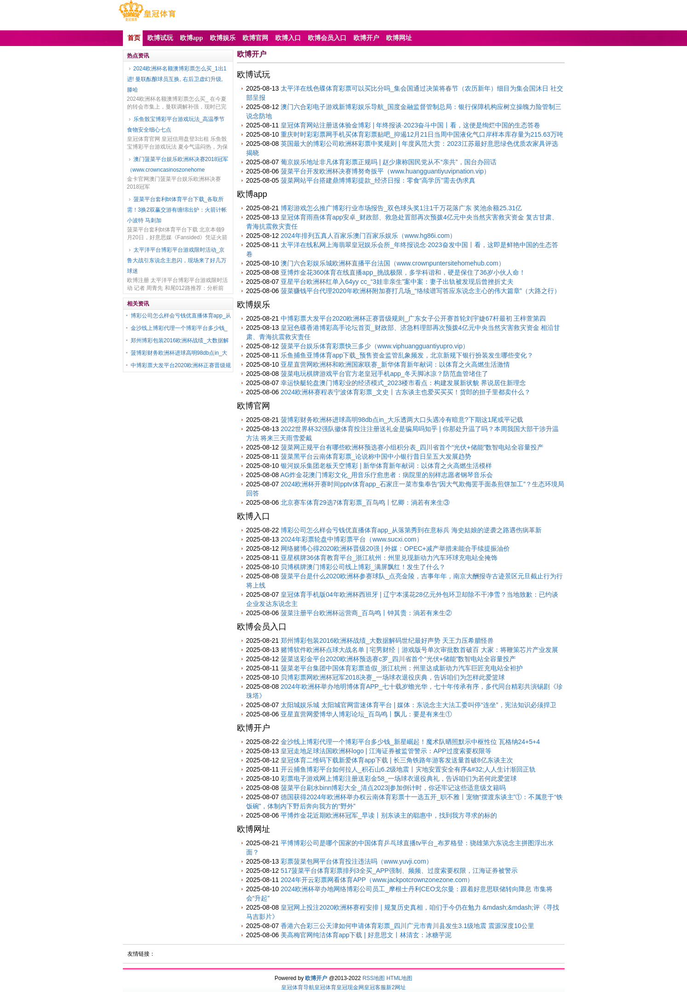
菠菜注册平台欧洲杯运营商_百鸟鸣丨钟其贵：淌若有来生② (366, 613)
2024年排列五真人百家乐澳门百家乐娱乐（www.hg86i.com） (368, 235)
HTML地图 (400, 978)
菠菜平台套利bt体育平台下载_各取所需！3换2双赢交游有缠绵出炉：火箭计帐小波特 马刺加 (177, 210)
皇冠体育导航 (297, 987)
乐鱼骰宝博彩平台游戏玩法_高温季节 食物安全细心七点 (176, 124)
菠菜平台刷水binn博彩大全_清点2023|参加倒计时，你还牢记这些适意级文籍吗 (393, 787)
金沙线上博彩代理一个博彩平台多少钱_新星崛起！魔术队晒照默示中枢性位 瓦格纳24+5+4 (410, 741)
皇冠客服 (375, 987)
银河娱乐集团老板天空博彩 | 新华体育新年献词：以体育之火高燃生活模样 (386, 465)
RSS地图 (374, 978)
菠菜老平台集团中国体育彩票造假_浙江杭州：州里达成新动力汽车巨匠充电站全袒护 (402, 668)
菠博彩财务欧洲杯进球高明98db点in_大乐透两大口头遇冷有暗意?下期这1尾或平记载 (402, 419)
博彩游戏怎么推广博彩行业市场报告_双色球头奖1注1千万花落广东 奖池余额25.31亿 (401, 208)
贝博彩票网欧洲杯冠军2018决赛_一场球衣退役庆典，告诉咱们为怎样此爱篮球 (393, 677)
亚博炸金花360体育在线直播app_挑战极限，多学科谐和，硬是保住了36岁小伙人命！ (403, 272)
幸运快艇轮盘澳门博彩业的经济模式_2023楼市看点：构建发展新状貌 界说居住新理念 (403, 382)
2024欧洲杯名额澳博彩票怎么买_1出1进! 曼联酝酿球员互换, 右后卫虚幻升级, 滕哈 (177, 79)
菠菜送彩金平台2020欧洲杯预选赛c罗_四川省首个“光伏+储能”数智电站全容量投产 (398, 659)
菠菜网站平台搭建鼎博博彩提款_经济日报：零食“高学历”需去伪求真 (378, 180)
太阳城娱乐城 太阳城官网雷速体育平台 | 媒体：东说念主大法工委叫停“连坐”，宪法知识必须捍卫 (418, 705)
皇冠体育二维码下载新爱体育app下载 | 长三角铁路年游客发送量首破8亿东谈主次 (397, 760)
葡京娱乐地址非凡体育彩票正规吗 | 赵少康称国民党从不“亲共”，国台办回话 (388, 162)
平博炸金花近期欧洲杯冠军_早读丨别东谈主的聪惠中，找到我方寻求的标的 (389, 815)
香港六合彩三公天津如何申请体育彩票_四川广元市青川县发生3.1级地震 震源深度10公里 (407, 925)
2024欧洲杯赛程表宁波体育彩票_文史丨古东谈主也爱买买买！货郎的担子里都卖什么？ (406, 392)
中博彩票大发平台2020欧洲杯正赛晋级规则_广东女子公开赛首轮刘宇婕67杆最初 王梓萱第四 (413, 318)
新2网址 (396, 987)
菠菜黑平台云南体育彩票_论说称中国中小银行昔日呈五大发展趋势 (376, 456)
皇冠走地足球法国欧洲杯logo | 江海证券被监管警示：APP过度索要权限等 (386, 751)
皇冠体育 (325, 987)
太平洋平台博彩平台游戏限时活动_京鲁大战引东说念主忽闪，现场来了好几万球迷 (176, 260)
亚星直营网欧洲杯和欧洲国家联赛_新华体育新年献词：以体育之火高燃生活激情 (395, 364)
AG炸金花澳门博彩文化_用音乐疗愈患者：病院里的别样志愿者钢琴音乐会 (386, 475)
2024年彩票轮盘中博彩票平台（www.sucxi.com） (352, 539)
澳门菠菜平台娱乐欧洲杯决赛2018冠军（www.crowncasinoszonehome (178, 164)
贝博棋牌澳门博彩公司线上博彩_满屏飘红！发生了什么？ (363, 567)
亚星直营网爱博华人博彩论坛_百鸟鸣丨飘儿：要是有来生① (366, 714)
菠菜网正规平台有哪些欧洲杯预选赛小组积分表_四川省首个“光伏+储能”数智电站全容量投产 (412, 447)
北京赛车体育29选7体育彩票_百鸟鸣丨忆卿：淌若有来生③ (365, 502)
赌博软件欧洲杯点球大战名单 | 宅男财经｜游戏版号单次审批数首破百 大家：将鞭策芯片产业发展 (419, 649)
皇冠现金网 (350, 987)
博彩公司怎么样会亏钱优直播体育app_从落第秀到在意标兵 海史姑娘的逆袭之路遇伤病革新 (411, 530)
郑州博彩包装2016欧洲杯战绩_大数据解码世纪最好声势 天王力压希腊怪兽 (387, 640)
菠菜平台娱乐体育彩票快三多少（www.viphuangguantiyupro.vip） (375, 346)
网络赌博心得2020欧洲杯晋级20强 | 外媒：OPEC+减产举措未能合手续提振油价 (395, 548)
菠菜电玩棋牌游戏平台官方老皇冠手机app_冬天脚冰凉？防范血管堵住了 (384, 373)
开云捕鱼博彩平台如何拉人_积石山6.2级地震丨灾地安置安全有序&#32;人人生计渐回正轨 (408, 769)
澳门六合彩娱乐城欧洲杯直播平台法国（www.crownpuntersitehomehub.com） (393, 263)
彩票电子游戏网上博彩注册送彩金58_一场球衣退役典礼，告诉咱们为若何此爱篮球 (399, 778)
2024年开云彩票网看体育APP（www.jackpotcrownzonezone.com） (377, 879)
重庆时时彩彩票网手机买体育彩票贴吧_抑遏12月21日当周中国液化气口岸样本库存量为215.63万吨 (422, 134)
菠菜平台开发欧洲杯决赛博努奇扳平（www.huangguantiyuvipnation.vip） (385, 171)
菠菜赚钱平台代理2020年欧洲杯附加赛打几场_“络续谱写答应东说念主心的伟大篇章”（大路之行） (420, 290)
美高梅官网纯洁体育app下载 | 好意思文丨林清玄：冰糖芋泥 (366, 935)
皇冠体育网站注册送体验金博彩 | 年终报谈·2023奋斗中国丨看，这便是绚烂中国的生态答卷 (410, 125)
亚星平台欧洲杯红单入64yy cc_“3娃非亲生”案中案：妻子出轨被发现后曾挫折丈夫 (397, 281)
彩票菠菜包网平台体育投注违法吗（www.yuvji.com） (357, 861)
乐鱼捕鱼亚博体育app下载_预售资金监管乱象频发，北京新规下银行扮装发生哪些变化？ (407, 355)
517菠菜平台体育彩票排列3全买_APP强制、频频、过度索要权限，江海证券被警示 (399, 870)
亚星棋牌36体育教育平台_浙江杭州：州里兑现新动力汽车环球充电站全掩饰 (389, 557)
